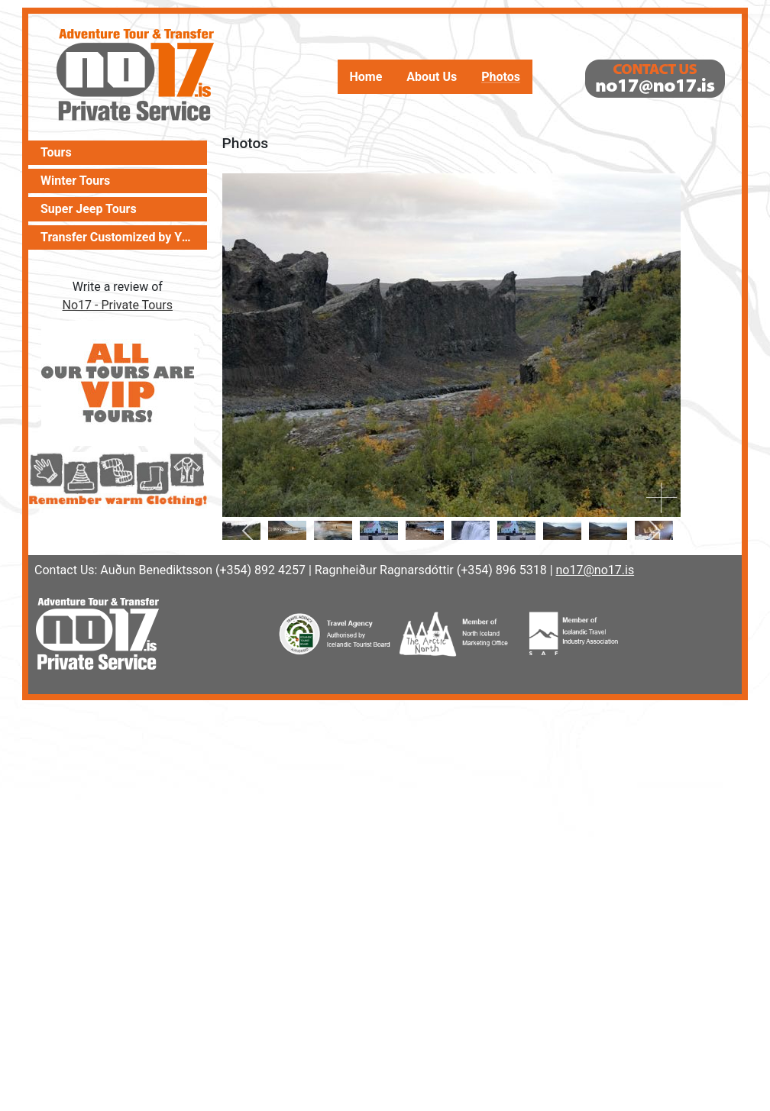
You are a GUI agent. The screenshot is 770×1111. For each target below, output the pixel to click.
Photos (500, 77)
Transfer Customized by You (117, 237)
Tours (56, 153)
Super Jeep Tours (88, 209)
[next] (652, 531)
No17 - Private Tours (118, 305)
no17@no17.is (595, 570)
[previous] (251, 531)
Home (366, 77)
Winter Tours (75, 181)
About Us (431, 77)
